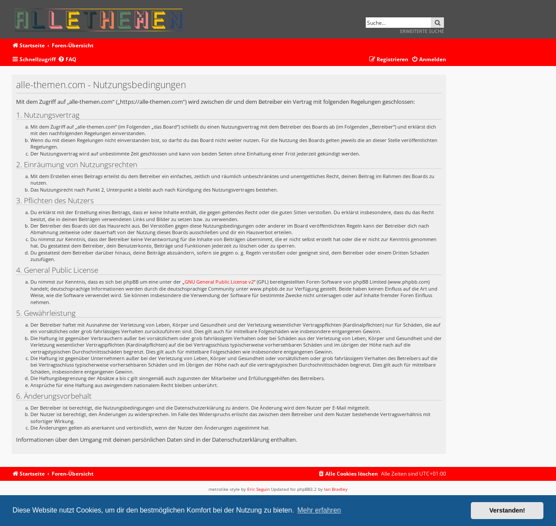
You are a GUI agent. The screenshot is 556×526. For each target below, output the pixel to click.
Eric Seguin (258, 489)
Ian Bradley (336, 489)
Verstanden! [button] (507, 510)
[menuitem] (67, 60)
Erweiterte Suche (422, 31)
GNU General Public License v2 (219, 281)
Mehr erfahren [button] (319, 510)
